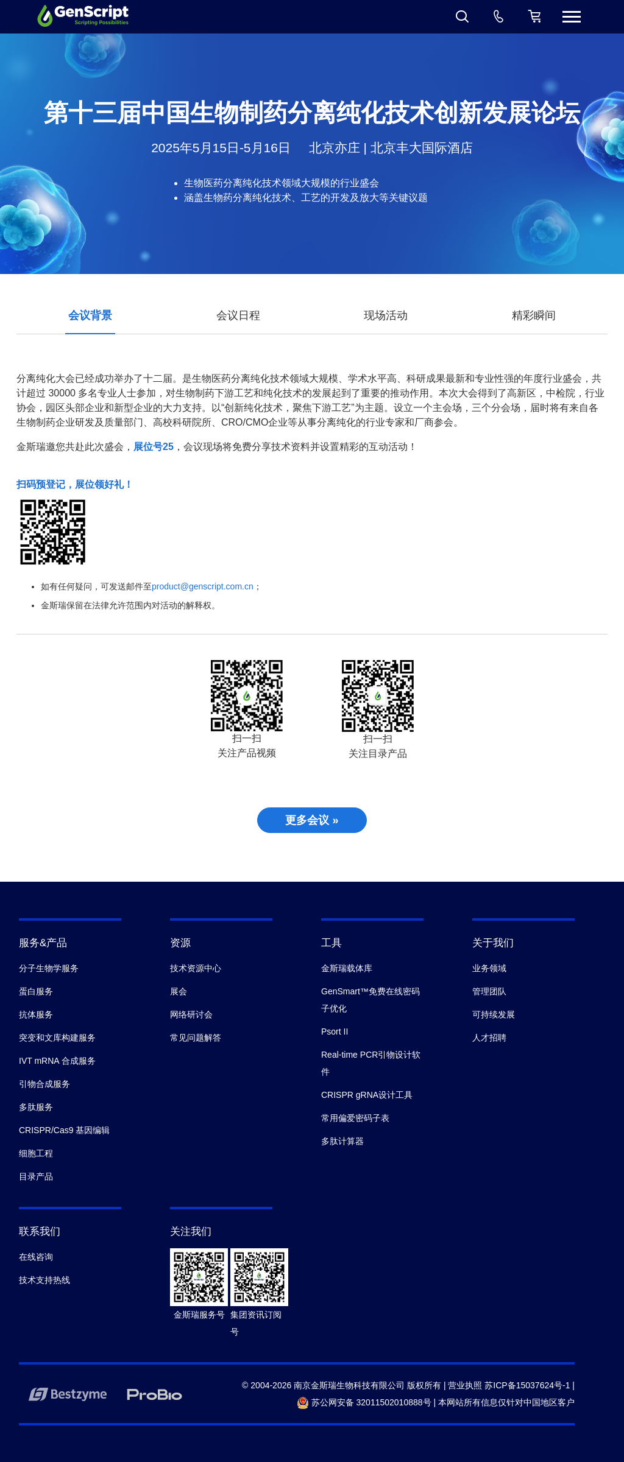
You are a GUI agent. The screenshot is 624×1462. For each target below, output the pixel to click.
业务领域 (489, 968)
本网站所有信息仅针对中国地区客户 (506, 1402)
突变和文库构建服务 (57, 1037)
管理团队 (489, 991)
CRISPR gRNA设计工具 (367, 1095)
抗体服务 (36, 1014)
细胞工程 (36, 1153)
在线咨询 (36, 1257)
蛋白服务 (36, 991)
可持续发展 (493, 1014)
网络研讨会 (191, 1014)
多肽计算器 (342, 1141)
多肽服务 (36, 1107)
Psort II (334, 1031)
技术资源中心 (195, 968)
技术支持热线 (44, 1280)
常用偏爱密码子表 (355, 1118)
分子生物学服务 (49, 968)
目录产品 (36, 1176)
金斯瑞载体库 (346, 968)
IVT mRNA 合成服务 (57, 1061)
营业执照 (465, 1385)
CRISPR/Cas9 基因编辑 (64, 1130)
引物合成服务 (44, 1084)
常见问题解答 (195, 1037)
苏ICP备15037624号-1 (527, 1385)
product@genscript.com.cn (203, 586)
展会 (178, 991)
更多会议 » (311, 820)
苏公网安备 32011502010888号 (364, 1402)
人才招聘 (489, 1037)
